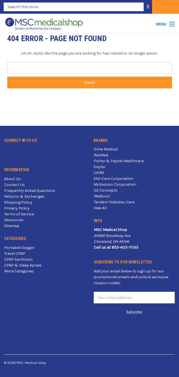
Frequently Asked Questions (29, 190)
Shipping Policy (18, 202)
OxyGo (99, 166)
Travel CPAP (14, 253)
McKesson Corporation (115, 184)
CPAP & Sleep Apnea (22, 265)
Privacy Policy (16, 208)
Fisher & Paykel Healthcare (119, 161)
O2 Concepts (106, 190)
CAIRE (99, 172)
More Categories (19, 271)
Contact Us (14, 184)
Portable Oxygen (19, 247)
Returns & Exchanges (24, 196)
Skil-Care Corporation (113, 178)
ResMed (101, 155)
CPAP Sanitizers (18, 259)
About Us (12, 178)
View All (100, 208)
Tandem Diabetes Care (114, 202)
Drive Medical (106, 149)
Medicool (102, 196)
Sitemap (11, 225)
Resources (14, 220)
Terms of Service (19, 214)
